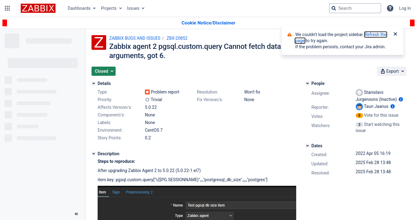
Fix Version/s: (210, 99)
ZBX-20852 (177, 38)
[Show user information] (400, 99)
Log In (405, 8)
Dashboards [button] (79, 8)
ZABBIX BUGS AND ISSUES (134, 38)
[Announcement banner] (208, 23)
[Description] (94, 154)
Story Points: (110, 137)
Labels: (104, 122)
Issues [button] (133, 8)
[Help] (390, 8)
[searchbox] (355, 8)
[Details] (94, 83)
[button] (7, 8)
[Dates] (307, 146)
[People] (307, 83)
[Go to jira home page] (38, 8)
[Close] (395, 34)
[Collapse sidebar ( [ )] (76, 213)
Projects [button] (109, 8)
